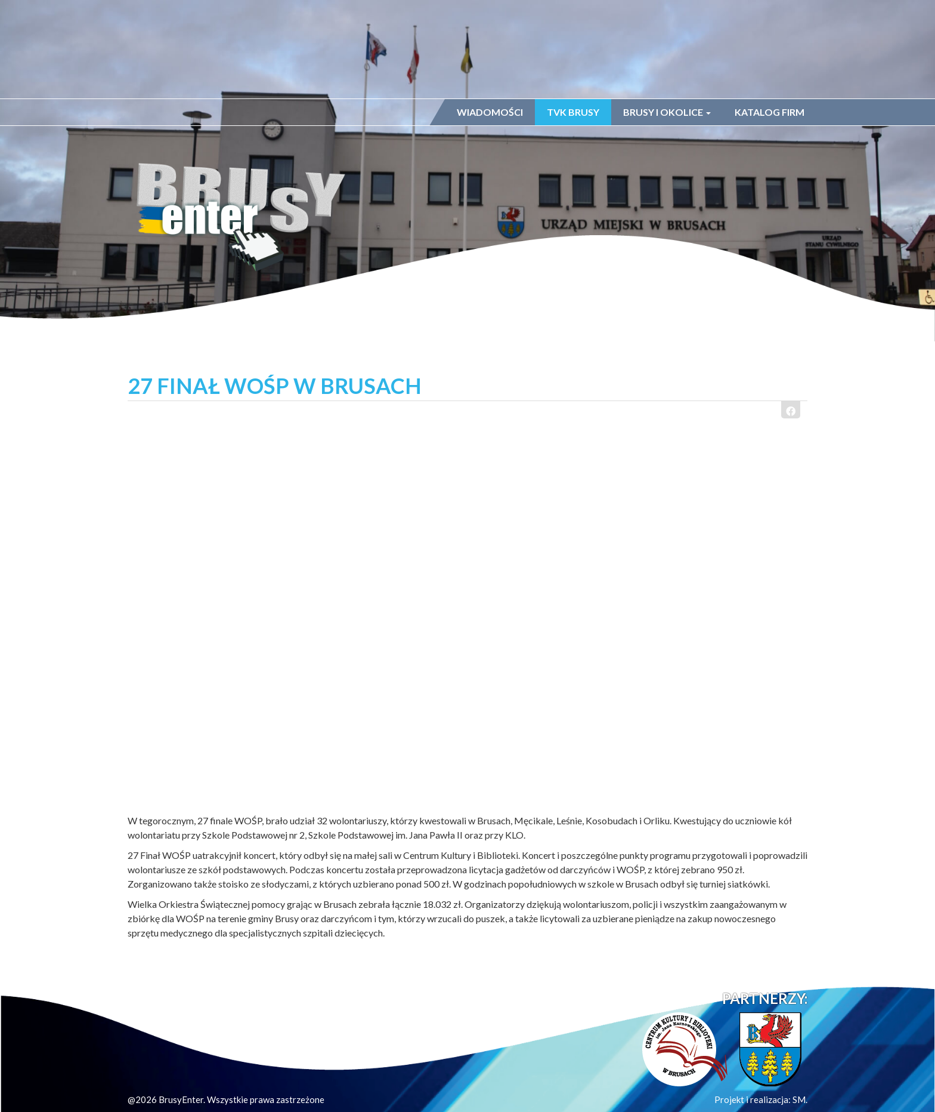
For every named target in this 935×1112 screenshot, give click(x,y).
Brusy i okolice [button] (667, 112)
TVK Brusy (573, 112)
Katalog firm (769, 112)
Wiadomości (490, 112)
